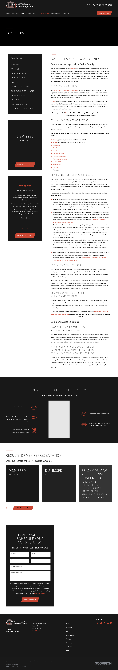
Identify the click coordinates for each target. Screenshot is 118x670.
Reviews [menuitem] (66, 13)
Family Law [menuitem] (45, 13)
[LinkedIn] (108, 619)
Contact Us (104, 13)
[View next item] (27, 158)
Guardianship (57, 162)
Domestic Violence (58, 153)
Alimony (55, 140)
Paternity (55, 167)
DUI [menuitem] (22, 13)
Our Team (69, 623)
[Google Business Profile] (111, 619)
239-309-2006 (105, 5)
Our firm (53, 101)
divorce (72, 68)
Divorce (55, 151)
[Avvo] (97, 619)
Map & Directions (37, 627)
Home (67, 619)
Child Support (57, 148)
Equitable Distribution (59, 156)
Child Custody (57, 145)
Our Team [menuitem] (15, 13)
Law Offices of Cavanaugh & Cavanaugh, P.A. (65, 90)
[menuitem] (25, 64)
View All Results (25, 164)
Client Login (69, 639)
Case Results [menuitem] (56, 13)
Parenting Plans (57, 164)
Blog (67, 647)
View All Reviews (25, 235)
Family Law (69, 635)
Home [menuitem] (8, 13)
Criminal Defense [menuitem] (32, 13)
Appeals (55, 142)
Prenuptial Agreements (60, 159)
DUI (67, 627)
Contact (67, 113)
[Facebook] (104, 619)
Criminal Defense (71, 631)
